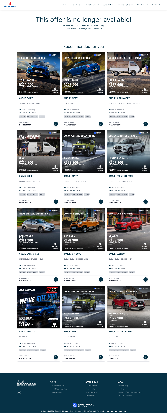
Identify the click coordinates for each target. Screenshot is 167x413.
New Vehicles (77, 5)
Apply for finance (92, 386)
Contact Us (156, 5)
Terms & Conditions (125, 395)
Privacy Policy (123, 386)
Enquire (23, 113)
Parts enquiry (90, 389)
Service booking (91, 392)
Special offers (57, 392)
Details (32, 113)
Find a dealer (90, 395)
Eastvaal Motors (75, 411)
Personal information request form (130, 392)
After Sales (143, 5)
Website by (111, 411)
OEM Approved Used (59, 389)
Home (65, 5)
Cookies (121, 389)
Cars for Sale (93, 5)
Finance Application (125, 5)
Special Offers (108, 5)
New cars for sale (58, 386)
